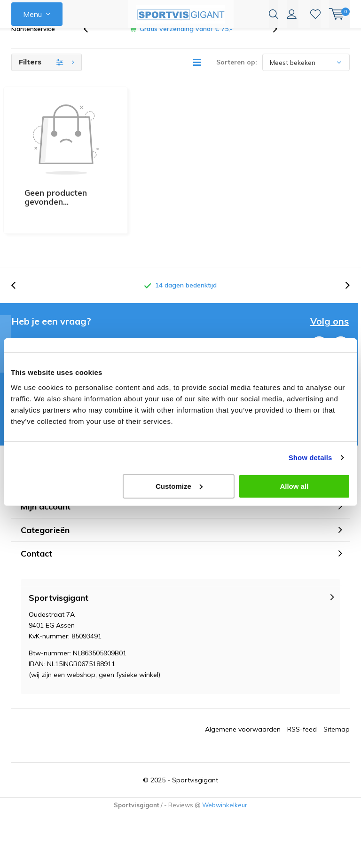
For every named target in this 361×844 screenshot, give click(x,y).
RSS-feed (302, 688)
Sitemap (336, 688)
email (64, 300)
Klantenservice (33, 44)
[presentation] (91, 44)
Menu (32, 14)
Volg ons (329, 281)
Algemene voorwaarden (243, 688)
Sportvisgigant (195, 739)
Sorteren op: (236, 77)
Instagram (341, 303)
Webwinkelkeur (224, 764)
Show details (310, 458)
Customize (179, 486)
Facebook (319, 303)
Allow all (294, 486)
